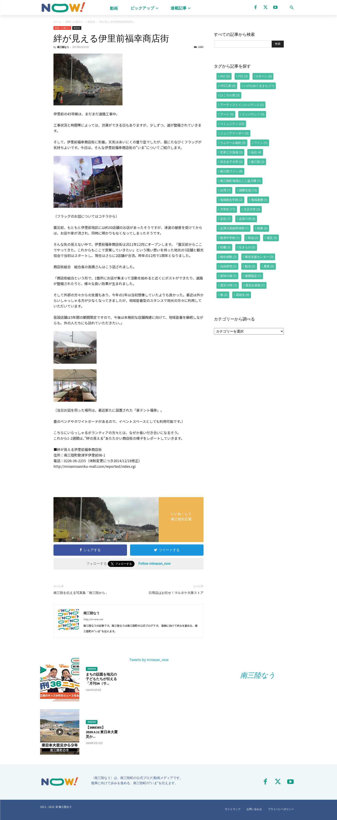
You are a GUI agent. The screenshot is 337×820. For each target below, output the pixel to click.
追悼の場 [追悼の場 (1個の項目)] (228, 276)
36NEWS (91, 668)
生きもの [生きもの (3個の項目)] (247, 247)
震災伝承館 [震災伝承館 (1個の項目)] (255, 285)
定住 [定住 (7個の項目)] (225, 219)
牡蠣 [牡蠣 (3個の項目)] (225, 247)
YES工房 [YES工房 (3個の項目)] (227, 86)
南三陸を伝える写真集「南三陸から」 (80, 593)
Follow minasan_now (154, 563)
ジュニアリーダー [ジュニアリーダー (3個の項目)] (234, 133)
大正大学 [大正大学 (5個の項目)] (252, 209)
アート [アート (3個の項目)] (227, 114)
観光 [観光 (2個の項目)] (250, 266)
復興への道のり (74, 22)
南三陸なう (63, 47)
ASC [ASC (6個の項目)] (225, 76)
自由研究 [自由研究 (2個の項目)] (228, 266)
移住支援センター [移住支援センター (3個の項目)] (259, 257)
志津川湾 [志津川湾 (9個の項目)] (247, 219)
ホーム (57, 22)
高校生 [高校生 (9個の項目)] (242, 295)
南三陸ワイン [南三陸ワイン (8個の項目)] (231, 171)
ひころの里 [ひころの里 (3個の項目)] (230, 95)
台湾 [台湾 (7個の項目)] (225, 190)
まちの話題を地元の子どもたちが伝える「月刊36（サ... (101, 678)
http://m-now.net (93, 619)
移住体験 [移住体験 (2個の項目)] (228, 257)
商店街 (91, 22)
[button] (292, 7)
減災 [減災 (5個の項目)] (272, 238)
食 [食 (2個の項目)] (223, 295)
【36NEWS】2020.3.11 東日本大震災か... (102, 732)
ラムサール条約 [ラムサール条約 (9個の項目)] (233, 143)
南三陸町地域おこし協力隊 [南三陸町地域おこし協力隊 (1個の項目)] (240, 181)
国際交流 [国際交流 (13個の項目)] (248, 190)
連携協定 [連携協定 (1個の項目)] (253, 276)
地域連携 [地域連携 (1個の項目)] (259, 200)
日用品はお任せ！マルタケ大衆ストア (176, 593)
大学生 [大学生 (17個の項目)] (227, 209)
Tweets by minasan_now (149, 659)
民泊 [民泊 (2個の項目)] (253, 238)
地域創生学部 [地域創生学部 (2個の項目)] (231, 200)
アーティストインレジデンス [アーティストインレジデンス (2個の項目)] (242, 105)
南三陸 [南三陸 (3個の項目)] (257, 162)
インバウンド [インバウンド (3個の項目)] (253, 114)
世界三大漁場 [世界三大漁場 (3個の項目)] (231, 152)
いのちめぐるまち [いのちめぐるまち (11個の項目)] (259, 86)
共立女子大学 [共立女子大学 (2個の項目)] (231, 162)
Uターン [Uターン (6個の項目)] (264, 76)
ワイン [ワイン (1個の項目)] (260, 143)
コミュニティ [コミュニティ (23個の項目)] (232, 124)
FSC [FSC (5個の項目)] (243, 76)
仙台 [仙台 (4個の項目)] (256, 152)
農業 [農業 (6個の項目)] (269, 266)
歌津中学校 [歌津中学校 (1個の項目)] (230, 238)
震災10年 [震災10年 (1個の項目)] (228, 285)
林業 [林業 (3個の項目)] (262, 228)
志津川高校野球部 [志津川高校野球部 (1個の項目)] (234, 228)
